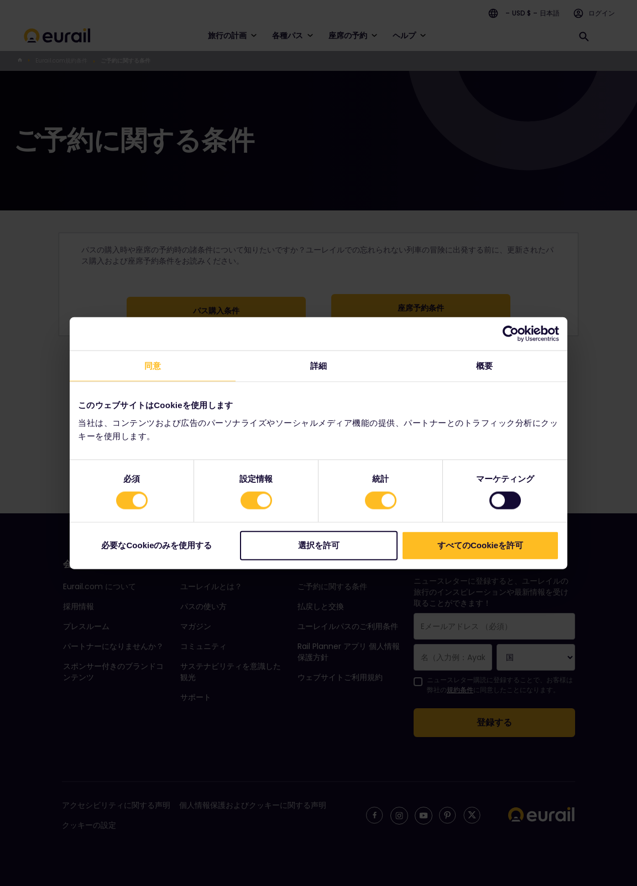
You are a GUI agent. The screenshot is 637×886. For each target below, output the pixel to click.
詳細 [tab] (318, 365)
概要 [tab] (484, 365)
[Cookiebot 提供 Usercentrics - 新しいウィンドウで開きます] (510, 334)
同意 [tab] (152, 365)
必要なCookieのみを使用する (156, 544)
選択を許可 (319, 544)
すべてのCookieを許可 (480, 544)
